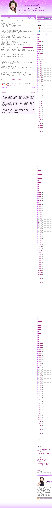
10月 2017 (40, 202)
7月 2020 (39, 135)
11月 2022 (40, 79)
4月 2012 (39, 335)
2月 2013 (39, 315)
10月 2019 (40, 153)
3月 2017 (39, 216)
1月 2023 (39, 75)
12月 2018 (40, 174)
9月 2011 (39, 349)
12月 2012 (40, 319)
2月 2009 (39, 411)
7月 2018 (39, 184)
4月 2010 (39, 383)
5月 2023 (39, 67)
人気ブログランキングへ (11, 85)
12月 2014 (40, 270)
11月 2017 (40, 200)
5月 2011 (39, 357)
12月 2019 (40, 149)
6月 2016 (39, 234)
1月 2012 (39, 341)
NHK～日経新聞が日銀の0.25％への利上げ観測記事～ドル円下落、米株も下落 (44, 455)
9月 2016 (39, 228)
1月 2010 (39, 389)
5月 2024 (39, 43)
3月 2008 (39, 433)
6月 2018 (39, 186)
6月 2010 (39, 379)
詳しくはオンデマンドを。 (28, 47)
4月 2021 (39, 117)
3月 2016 (39, 240)
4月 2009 (39, 407)
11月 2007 (40, 441)
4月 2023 (39, 69)
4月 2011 (39, 359)
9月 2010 (39, 373)
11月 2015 (40, 248)
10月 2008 (40, 419)
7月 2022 (39, 87)
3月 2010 (39, 385)
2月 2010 (39, 387)
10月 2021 (40, 105)
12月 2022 (40, 77)
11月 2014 (40, 272)
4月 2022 (39, 93)
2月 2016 (39, 242)
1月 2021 (39, 123)
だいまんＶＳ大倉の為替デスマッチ (15, 79)
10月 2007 (40, 443)
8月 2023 (39, 61)
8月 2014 (39, 278)
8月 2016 (39, 230)
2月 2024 (39, 49)
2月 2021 (39, 121)
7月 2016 (39, 232)
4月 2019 (39, 166)
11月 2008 (40, 417)
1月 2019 (39, 172)
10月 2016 (40, 226)
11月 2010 (40, 369)
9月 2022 (39, 83)
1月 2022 (39, 99)
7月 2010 (39, 377)
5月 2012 (39, 333)
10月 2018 (40, 178)
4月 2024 (39, 45)
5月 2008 (39, 429)
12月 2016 (40, 222)
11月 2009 (40, 393)
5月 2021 (39, 115)
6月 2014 (39, 282)
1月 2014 (39, 292)
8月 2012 (39, 327)
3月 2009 (39, 409)
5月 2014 (39, 284)
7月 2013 (39, 304)
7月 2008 (39, 425)
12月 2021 (40, 101)
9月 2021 (39, 107)
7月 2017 (39, 208)
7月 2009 (39, 401)
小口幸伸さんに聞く (6, 17)
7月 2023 (39, 63)
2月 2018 (39, 194)
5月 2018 (39, 188)
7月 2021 (39, 111)
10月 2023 (40, 57)
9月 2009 (39, 397)
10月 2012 (40, 323)
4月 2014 (39, 286)
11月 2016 (40, 224)
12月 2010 (40, 367)
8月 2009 (39, 399)
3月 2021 (39, 119)
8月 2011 (39, 351)
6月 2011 (39, 355)
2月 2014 (39, 290)
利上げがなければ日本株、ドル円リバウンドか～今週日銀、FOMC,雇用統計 (44, 464)
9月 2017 (39, 204)
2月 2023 (39, 73)
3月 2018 (39, 192)
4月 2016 (39, 238)
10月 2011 (40, 347)
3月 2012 (39, 337)
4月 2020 (39, 141)
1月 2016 (39, 244)
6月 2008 (39, 427)
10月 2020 (40, 129)
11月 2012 (40, 321)
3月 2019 (39, 168)
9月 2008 (39, 421)
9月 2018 (39, 180)
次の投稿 (4, 92)
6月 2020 (39, 137)
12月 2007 (40, 439)
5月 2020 (39, 139)
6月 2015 (39, 258)
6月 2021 (39, 113)
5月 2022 (39, 91)
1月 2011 (39, 365)
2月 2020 (39, 145)
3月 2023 (39, 71)
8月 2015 (39, 254)
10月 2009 (40, 395)
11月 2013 (40, 296)
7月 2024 (39, 39)
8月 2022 (39, 85)
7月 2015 (39, 256)
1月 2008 (39, 437)
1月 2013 (39, 317)
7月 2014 (39, 280)
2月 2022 (39, 97)
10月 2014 (40, 274)
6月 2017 (39, 210)
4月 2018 (39, 190)
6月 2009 (39, 403)
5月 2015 (39, 260)
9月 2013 (39, 300)
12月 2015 (40, 246)
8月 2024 (39, 37)
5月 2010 (39, 381)
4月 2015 (39, 262)
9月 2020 (39, 131)
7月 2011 (39, 353)
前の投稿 (33, 92)
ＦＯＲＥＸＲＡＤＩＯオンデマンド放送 (11, 20)
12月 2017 (40, 198)
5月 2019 (39, 164)
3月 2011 (39, 361)
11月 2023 (40, 55)
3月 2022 (39, 95)
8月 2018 (39, 182)
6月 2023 (39, 65)
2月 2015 (39, 266)
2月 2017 (39, 218)
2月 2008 (39, 435)
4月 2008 (39, 431)
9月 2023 (39, 59)
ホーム (18, 92)
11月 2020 (40, 127)
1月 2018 (39, 196)
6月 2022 (39, 89)
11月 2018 (40, 176)
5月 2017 (39, 212)
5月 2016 (39, 236)
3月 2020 (39, 143)
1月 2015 (39, 268)
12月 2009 (40, 391)
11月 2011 (40, 345)
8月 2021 (39, 109)
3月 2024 (39, 47)
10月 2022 (40, 81)
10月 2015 (40, 250)
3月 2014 (39, 288)
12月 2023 (40, 53)
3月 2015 (39, 264)
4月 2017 (39, 214)
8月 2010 (39, 375)
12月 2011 (40, 343)
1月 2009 (39, 413)
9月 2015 (39, 252)
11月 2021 (40, 103)
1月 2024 (39, 51)
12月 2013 (40, 294)
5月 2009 (39, 405)
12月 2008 (40, 415)
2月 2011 (39, 363)
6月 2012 (39, 331)
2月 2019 (39, 170)
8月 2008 (39, 423)
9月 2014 (39, 276)
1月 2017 (39, 220)
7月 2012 (39, 329)
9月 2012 (39, 325)
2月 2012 (39, 339)
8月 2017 (39, 206)
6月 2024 (39, 41)
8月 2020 (39, 133)
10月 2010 (40, 371)
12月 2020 (40, 125)
